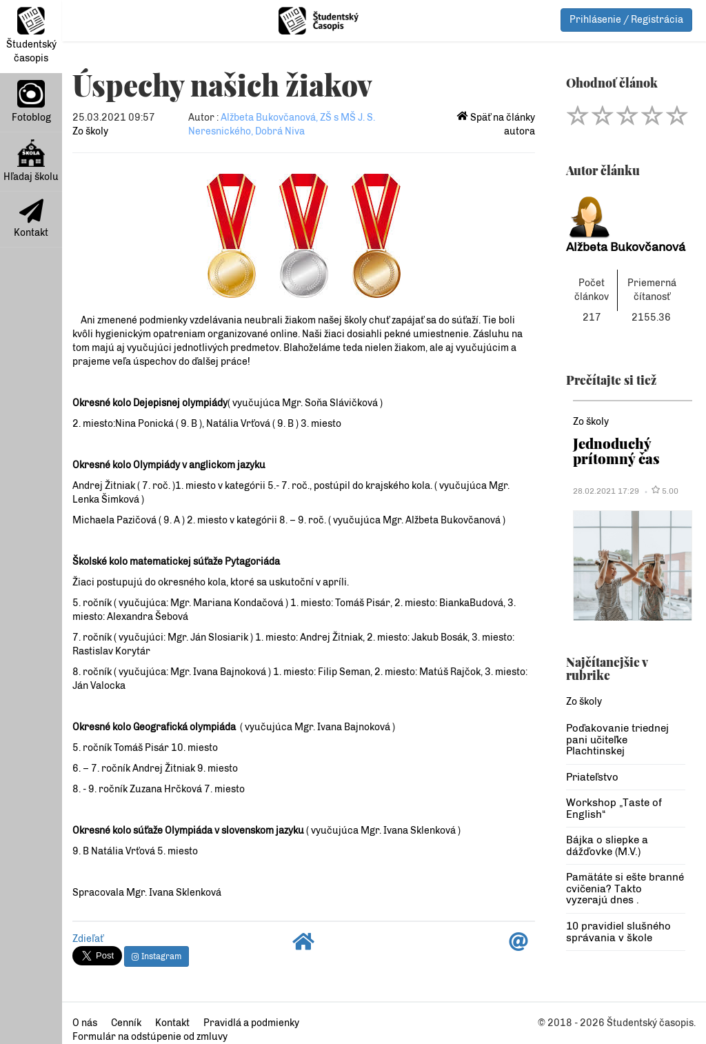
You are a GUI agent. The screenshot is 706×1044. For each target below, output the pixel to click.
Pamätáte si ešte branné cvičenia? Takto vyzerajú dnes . (625, 888)
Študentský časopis (31, 35)
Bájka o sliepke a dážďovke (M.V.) (607, 846)
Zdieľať (87, 939)
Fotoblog (31, 101)
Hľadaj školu (31, 161)
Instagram (156, 956)
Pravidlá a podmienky (251, 1023)
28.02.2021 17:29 (606, 491)
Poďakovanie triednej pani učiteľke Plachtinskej (617, 739)
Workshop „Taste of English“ (614, 808)
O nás (84, 1023)
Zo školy (90, 131)
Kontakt (31, 219)
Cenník (126, 1023)
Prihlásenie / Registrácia (626, 20)
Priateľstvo (592, 777)
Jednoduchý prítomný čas (616, 451)
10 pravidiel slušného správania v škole (618, 932)
